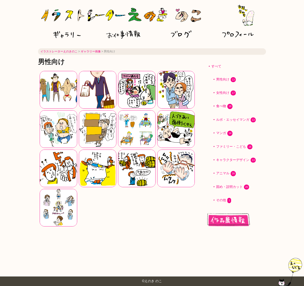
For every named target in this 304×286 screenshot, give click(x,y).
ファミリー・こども (234, 146)
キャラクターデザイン (236, 160)
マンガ (224, 133)
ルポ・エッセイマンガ (236, 119)
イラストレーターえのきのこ (58, 51)
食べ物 (224, 106)
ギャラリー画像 (91, 51)
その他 (223, 200)
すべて (216, 66)
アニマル (226, 173)
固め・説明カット (232, 187)
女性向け (226, 92)
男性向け (226, 79)
